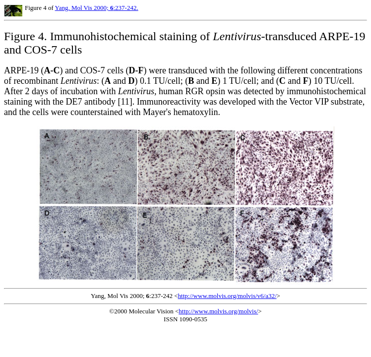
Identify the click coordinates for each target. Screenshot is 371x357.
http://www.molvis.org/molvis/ (218, 311)
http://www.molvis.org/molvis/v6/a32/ (227, 295)
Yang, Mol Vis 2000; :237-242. (96, 7)
